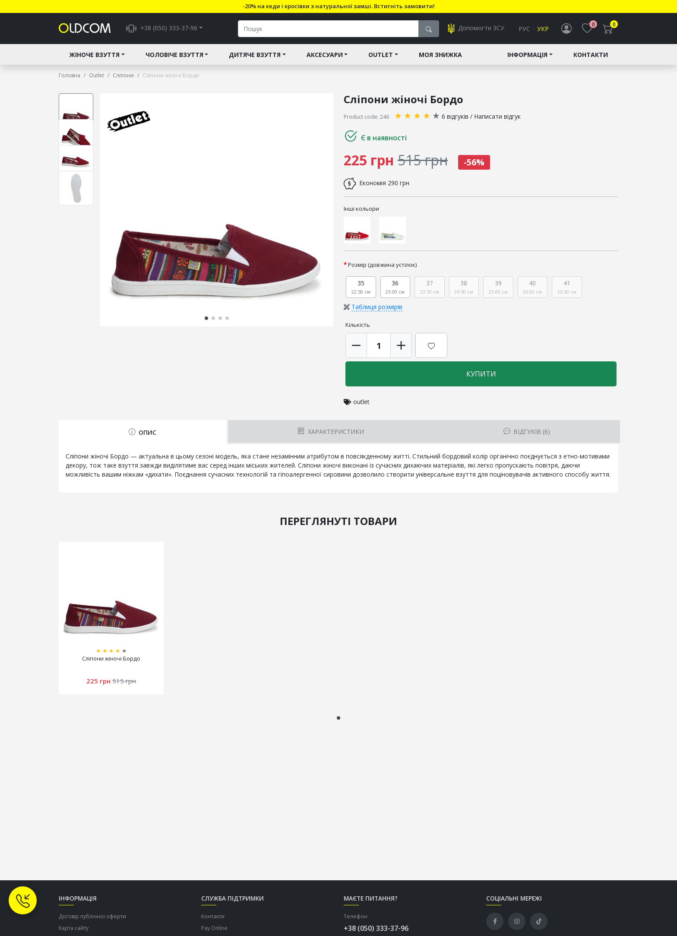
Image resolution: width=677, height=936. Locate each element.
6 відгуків (455, 116)
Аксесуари (325, 55)
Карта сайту (74, 928)
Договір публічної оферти (92, 916)
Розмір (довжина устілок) (382, 265)
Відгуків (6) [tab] (526, 431)
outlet (361, 402)
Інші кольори (361, 208)
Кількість (357, 325)
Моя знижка (440, 55)
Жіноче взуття (94, 55)
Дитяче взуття (255, 55)
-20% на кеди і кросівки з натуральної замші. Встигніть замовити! (339, 6)
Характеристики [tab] (330, 431)
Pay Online (214, 928)
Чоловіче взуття (174, 55)
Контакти (590, 55)
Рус (524, 29)
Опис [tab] (142, 432)
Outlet (380, 55)
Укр (543, 29)
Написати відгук (497, 116)
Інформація (527, 55)
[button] (206, 318)
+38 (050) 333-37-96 (376, 928)
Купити (481, 374)
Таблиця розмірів (376, 307)
